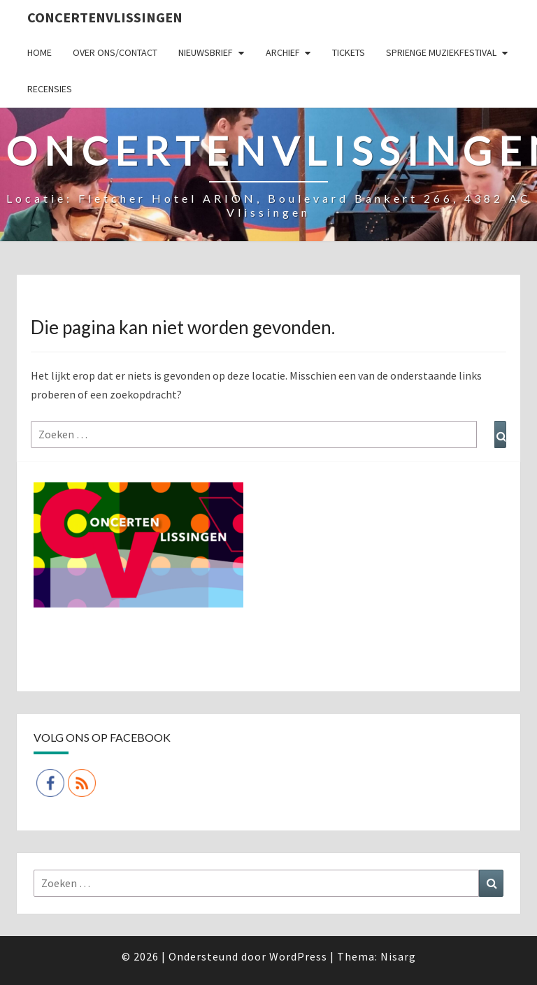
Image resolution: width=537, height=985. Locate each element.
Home (39, 52)
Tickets (348, 52)
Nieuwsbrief (205, 52)
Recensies (49, 88)
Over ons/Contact (115, 52)
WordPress (298, 956)
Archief (283, 52)
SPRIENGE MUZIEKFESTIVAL (441, 52)
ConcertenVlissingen (104, 17)
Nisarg (398, 956)
